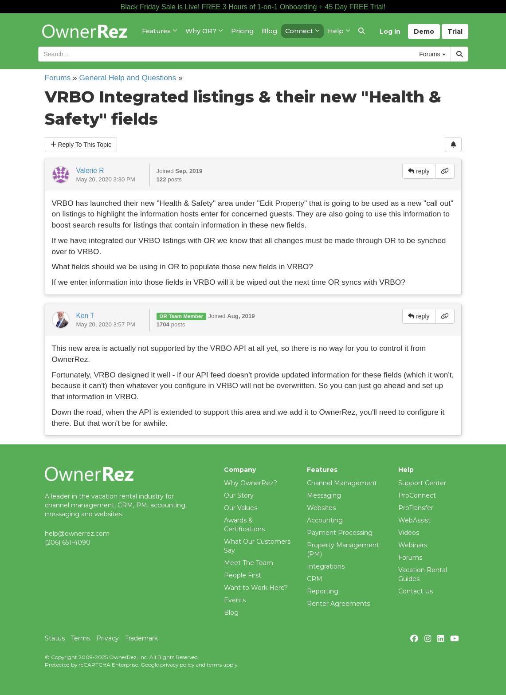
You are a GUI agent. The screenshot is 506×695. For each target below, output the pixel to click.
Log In (390, 31)
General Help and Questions (128, 77)
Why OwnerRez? (250, 483)
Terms (80, 638)
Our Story (239, 495)
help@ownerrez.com (77, 534)
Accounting (325, 520)
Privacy (107, 638)
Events (235, 600)
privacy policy (177, 664)
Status (55, 638)
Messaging (324, 495)
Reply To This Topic (81, 144)
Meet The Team (248, 563)
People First (242, 575)
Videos (408, 533)
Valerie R (90, 170)
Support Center (422, 483)
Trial (455, 31)
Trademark (141, 638)
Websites (321, 508)
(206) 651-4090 (67, 542)
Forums (58, 77)
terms (214, 664)
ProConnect (417, 495)
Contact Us (415, 591)
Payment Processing (340, 533)
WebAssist (414, 520)
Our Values (240, 508)
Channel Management (342, 483)
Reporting (322, 591)
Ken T (85, 315)
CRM (314, 579)
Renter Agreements (338, 604)
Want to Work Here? (256, 588)
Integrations (326, 566)
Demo (424, 31)
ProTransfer (415, 508)
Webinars (412, 545)
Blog (231, 612)
